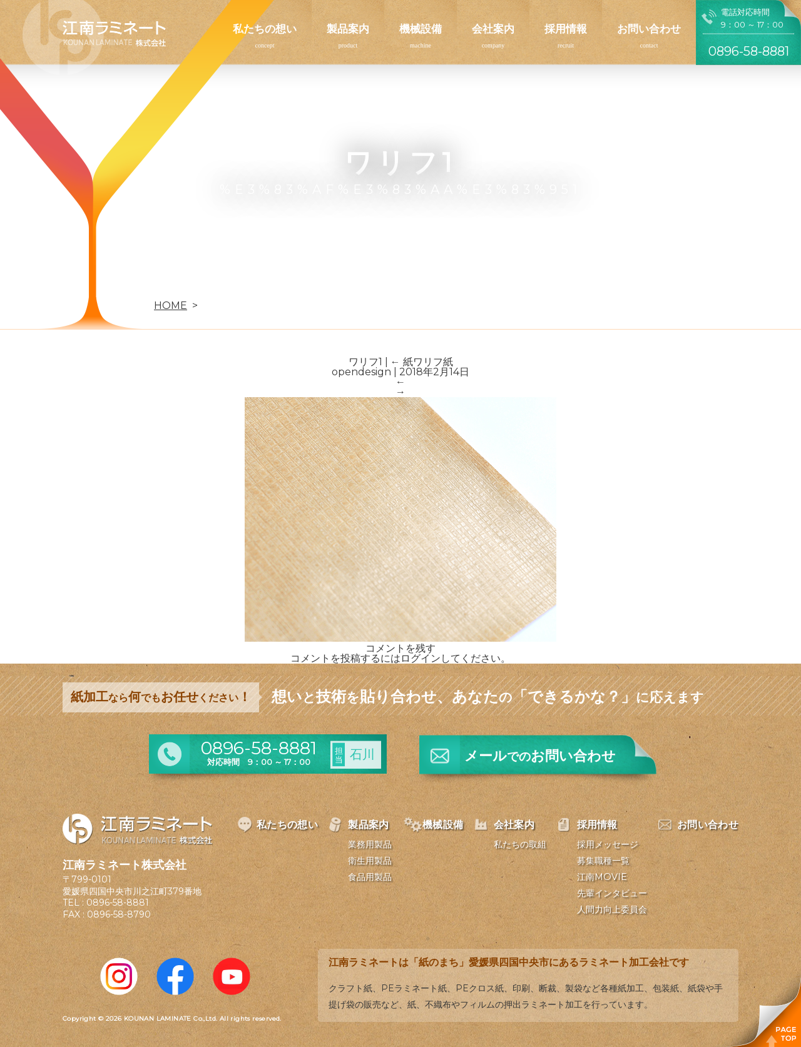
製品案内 (348, 29)
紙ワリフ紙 (421, 362)
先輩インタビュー (612, 893)
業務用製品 (370, 844)
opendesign (361, 372)
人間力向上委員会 (612, 909)
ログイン (420, 658)
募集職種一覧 (603, 860)
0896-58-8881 (117, 902)
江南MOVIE (602, 877)
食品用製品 (370, 877)
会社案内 (493, 29)
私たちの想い (265, 29)
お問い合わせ (649, 29)
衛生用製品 (370, 860)
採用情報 (565, 29)
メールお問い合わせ (540, 755)
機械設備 (420, 29)
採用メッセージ (607, 844)
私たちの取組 (520, 844)
